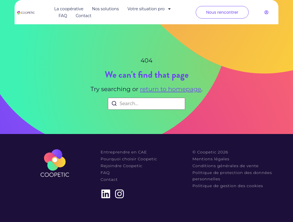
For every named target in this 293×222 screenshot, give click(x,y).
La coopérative (68, 8)
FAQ (62, 15)
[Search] (114, 104)
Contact (83, 15)
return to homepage (170, 89)
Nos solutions (105, 8)
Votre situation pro (149, 8)
